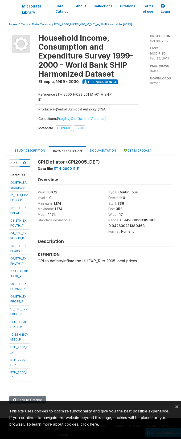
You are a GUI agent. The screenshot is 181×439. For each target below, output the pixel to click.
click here (89, 424)
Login (165, 8)
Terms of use (148, 8)
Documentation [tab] (103, 150)
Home (13, 24)
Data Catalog (62, 8)
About (81, 6)
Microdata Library (31, 9)
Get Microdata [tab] (137, 150)
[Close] (177, 406)
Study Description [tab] (30, 150)
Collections (103, 6)
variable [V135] (121, 24)
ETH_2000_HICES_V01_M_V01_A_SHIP (80, 24)
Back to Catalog (27, 400)
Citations (127, 6)
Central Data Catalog (36, 24)
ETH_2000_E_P (66, 169)
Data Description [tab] (67, 151)
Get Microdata (100, 82)
